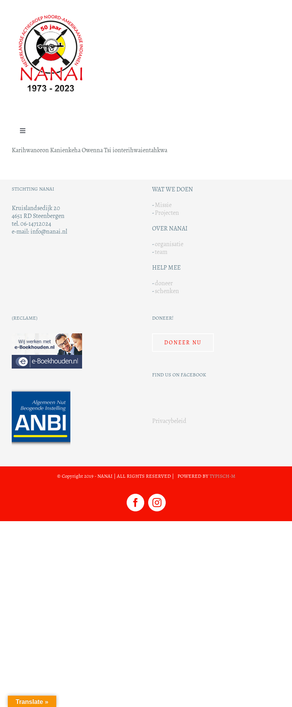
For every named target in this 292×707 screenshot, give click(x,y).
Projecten (167, 213)
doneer (164, 283)
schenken (167, 291)
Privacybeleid (169, 421)
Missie (163, 205)
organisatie (169, 244)
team (161, 252)
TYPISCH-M (222, 476)
